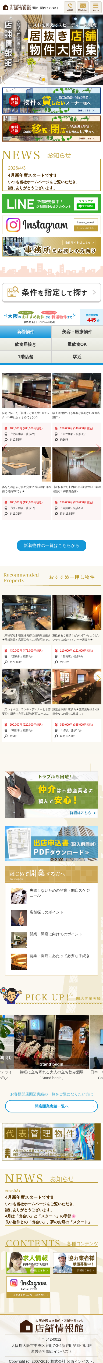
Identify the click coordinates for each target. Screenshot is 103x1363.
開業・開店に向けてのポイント (46, 940)
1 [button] (43, 80)
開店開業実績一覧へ (52, 1106)
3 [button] (59, 80)
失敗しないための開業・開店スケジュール (50, 896)
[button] (4, 448)
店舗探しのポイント (37, 918)
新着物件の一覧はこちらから (52, 545)
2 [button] (51, 80)
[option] (51, 50)
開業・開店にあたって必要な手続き (50, 962)
